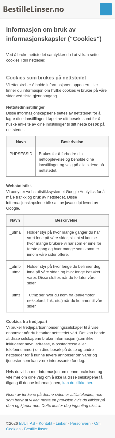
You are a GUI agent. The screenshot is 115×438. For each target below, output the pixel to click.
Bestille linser (36, 429)
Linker (61, 423)
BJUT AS (27, 423)
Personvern (80, 423)
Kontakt (45, 423)
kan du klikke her (77, 382)
